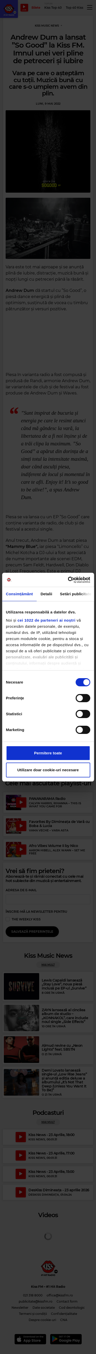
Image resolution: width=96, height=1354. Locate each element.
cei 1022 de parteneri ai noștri (46, 620)
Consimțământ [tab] (19, 594)
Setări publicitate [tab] (75, 594)
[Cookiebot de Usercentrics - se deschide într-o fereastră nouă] (68, 580)
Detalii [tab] (46, 594)
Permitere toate (48, 753)
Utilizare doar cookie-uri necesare (48, 770)
